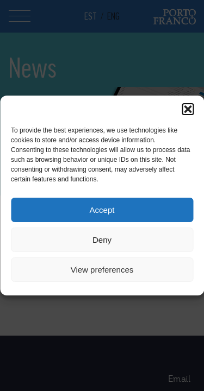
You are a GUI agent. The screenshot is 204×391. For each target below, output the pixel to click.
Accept (102, 210)
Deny (102, 239)
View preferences (102, 269)
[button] (187, 109)
